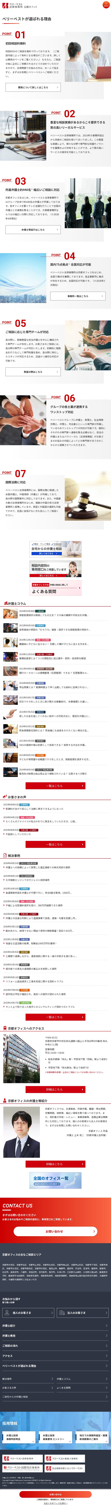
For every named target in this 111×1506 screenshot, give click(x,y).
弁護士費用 (8, 1336)
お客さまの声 (9, 1388)
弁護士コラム (64, 1379)
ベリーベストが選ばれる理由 (19, 1366)
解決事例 (7, 1379)
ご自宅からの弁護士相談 (15, 1397)
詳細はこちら (54, 1089)
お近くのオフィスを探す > (55, 1503)
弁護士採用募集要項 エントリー (53, 1437)
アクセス (7, 1356)
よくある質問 (64, 1388)
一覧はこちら (54, 786)
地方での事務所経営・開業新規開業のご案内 (93, 1437)
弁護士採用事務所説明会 (13, 1437)
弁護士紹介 (8, 1326)
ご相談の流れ (10, 1346)
